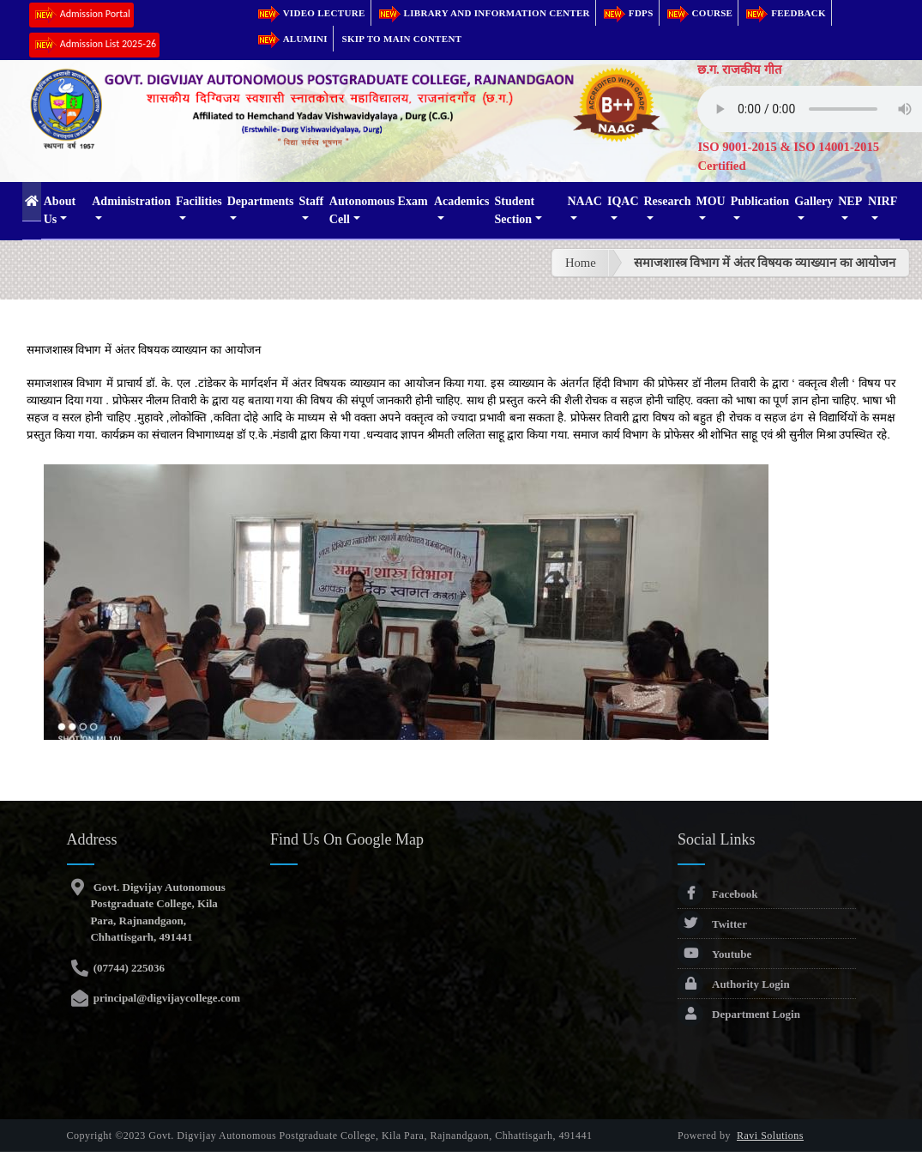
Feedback (785, 13)
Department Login (739, 1014)
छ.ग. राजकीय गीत (739, 69)
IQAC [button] (623, 201)
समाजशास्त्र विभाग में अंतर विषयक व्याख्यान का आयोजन (765, 263)
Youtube (714, 954)
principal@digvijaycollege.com (165, 997)
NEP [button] (850, 201)
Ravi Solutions (770, 1136)
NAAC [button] (584, 201)
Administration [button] (131, 201)
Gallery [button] (813, 201)
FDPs (627, 13)
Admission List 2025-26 (94, 45)
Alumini (292, 38)
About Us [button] (59, 210)
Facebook (717, 893)
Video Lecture (310, 13)
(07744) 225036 (127, 967)
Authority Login (734, 984)
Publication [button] (760, 201)
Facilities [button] (199, 201)
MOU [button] (710, 201)
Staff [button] (310, 201)
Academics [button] (462, 201)
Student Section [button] (515, 210)
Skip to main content (402, 38)
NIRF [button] (882, 201)
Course (699, 13)
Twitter (712, 924)
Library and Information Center (483, 13)
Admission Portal (81, 15)
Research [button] (667, 201)
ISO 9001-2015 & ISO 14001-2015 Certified (788, 156)
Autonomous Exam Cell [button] (378, 210)
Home (580, 263)
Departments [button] (260, 201)
